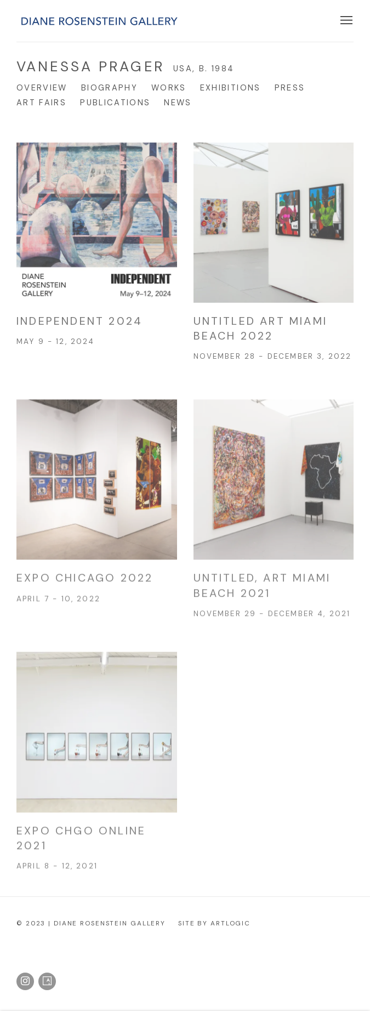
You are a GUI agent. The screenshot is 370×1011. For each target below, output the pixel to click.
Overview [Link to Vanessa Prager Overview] (41, 87)
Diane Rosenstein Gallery (98, 21)
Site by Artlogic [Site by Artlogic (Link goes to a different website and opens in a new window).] (214, 923)
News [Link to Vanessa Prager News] (177, 102)
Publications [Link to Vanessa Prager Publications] (115, 102)
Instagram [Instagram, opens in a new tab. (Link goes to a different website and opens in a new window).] (25, 981)
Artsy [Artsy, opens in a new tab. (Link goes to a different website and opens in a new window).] (47, 981)
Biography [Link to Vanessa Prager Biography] (109, 87)
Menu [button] (345, 21)
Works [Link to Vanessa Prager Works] (168, 87)
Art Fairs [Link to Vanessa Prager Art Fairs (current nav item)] (41, 102)
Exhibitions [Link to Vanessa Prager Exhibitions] (230, 87)
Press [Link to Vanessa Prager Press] (290, 87)
